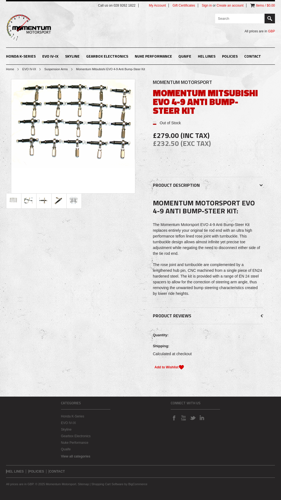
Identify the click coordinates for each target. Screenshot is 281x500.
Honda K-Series (21, 56)
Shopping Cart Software (107, 484)
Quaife (184, 56)
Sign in (207, 5)
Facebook (174, 417)
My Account (157, 5)
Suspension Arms (56, 69)
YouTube (183, 417)
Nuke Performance (153, 56)
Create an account (230, 5)
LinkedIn (202, 417)
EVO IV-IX (50, 56)
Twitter (192, 417)
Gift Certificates (184, 5)
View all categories (75, 456)
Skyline (72, 56)
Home (10, 69)
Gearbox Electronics (107, 56)
